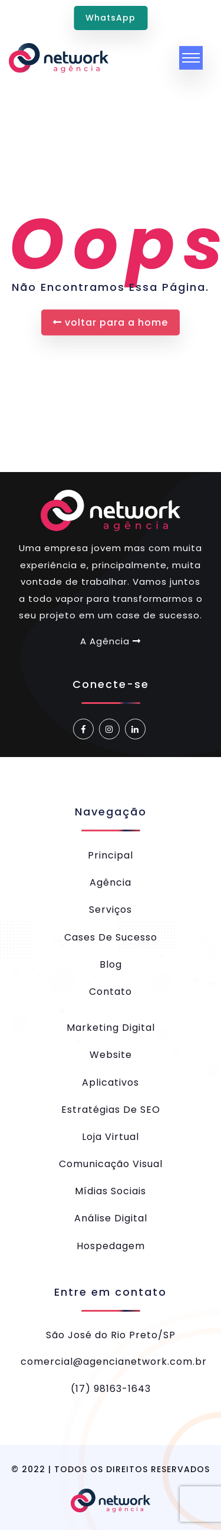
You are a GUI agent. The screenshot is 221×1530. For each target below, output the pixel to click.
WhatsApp (110, 18)
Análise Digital (110, 1218)
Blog (111, 964)
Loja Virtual (110, 1137)
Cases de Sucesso (110, 937)
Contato (110, 991)
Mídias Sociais (110, 1191)
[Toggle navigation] (191, 58)
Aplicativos (110, 1082)
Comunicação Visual (111, 1164)
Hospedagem (111, 1246)
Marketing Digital (111, 1027)
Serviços (110, 909)
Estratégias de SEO (110, 1109)
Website (111, 1055)
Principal (110, 855)
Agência (110, 882)
